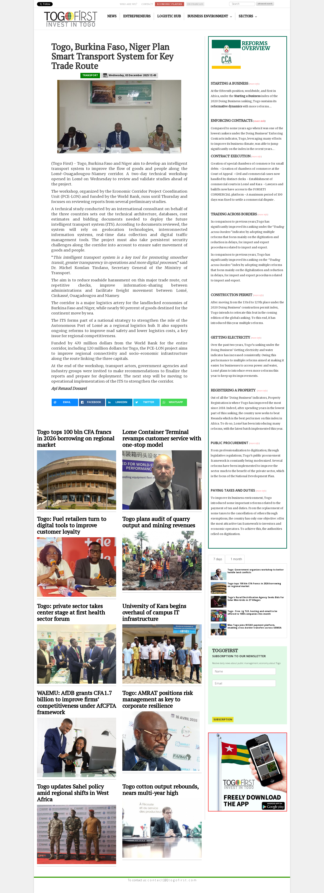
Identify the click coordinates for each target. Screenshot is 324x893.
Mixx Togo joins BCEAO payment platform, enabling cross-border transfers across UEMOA (254, 626)
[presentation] (245, 700)
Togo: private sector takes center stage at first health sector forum (71, 612)
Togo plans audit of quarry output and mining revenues (158, 522)
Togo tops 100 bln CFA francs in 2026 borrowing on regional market (75, 438)
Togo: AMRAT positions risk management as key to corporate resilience (157, 699)
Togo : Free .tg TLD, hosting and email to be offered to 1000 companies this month (252, 612)
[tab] (216, 559)
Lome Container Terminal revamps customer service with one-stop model (161, 438)
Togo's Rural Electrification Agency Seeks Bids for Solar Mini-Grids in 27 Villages (256, 598)
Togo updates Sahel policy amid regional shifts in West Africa (73, 793)
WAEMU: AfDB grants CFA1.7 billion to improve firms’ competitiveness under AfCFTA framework (76, 702)
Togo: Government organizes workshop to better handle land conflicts (256, 571)
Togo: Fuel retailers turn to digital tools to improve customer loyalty (71, 525)
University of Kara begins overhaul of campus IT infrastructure (154, 612)
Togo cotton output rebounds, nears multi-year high (160, 790)
